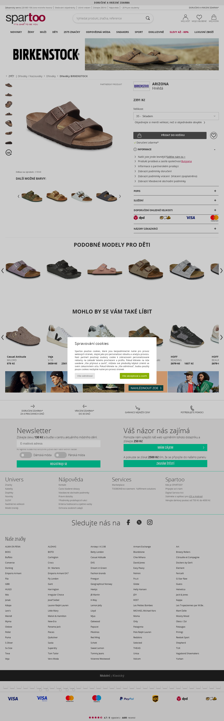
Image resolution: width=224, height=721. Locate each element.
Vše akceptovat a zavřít (134, 376)
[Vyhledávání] (147, 18)
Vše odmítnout (85, 376)
